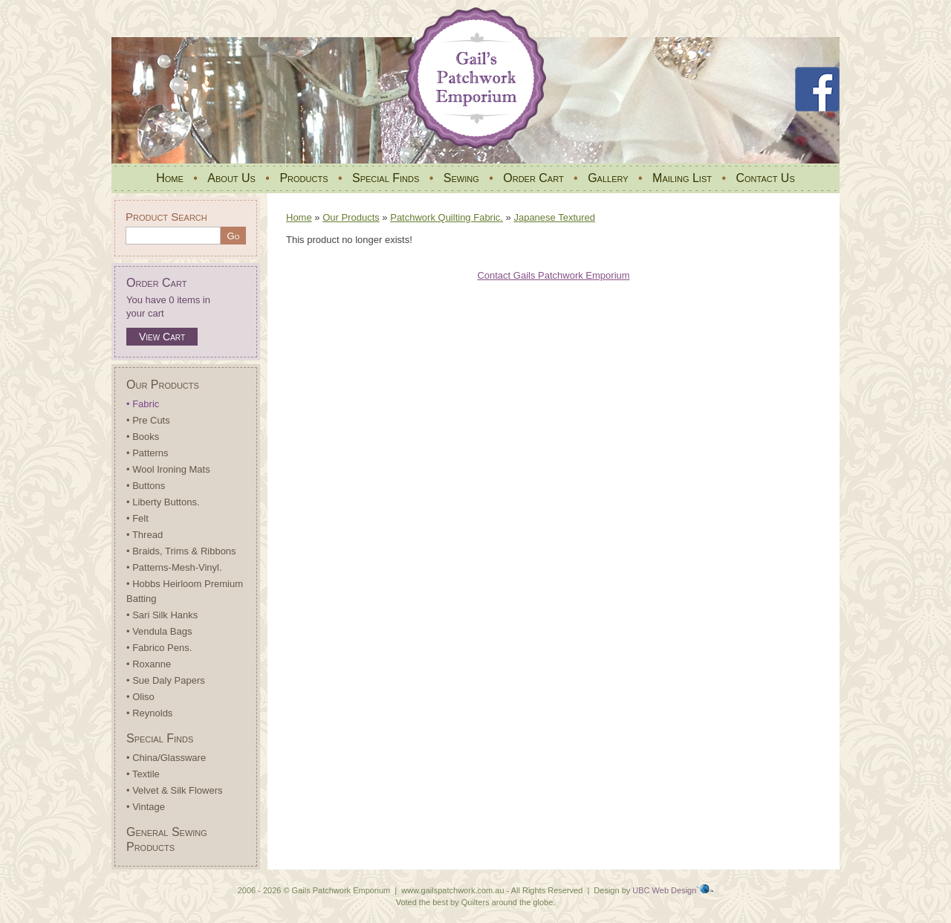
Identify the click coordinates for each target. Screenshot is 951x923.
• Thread (144, 534)
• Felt (137, 518)
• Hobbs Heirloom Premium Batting (184, 591)
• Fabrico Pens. (159, 647)
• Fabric (142, 403)
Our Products (162, 384)
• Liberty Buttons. (163, 502)
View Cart (162, 337)
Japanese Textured (554, 217)
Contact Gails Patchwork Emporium (553, 275)
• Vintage (145, 806)
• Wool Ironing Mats (168, 469)
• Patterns (147, 453)
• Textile (143, 774)
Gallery (608, 178)
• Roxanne (148, 664)
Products (303, 178)
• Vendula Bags (159, 631)
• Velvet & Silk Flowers (174, 790)
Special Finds (385, 178)
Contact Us (765, 178)
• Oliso (140, 696)
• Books (142, 436)
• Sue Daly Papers (165, 680)
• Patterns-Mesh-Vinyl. (174, 567)
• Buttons (145, 485)
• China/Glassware (166, 757)
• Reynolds (149, 713)
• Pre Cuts (148, 420)
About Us (231, 178)
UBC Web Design (664, 890)
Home (170, 178)
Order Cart (533, 178)
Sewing (461, 178)
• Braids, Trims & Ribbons (181, 551)
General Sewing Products (166, 839)
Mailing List (682, 178)
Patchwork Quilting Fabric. (446, 217)
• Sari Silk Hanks (162, 615)
